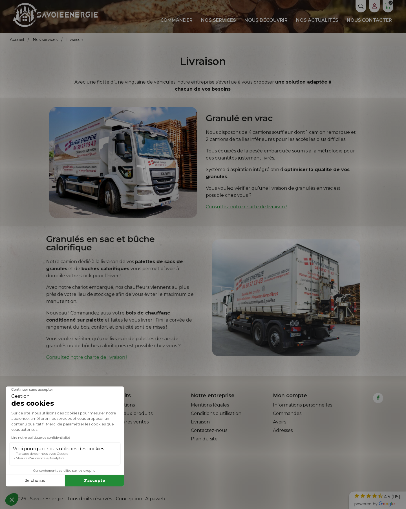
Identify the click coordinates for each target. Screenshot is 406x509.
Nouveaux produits (131, 413)
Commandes (287, 413)
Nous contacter (369, 20)
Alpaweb (155, 498)
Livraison (200, 422)
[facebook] (378, 398)
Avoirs (279, 422)
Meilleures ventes (129, 422)
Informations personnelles (302, 405)
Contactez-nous (209, 430)
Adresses (283, 430)
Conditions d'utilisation (216, 413)
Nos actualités (317, 20)
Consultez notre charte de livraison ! (246, 206)
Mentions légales (210, 405)
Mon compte (290, 395)
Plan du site (204, 439)
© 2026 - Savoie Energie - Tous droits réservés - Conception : (77, 498)
